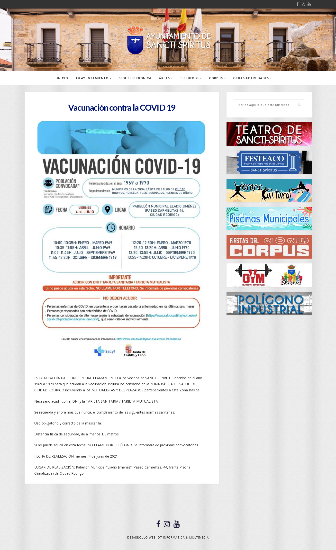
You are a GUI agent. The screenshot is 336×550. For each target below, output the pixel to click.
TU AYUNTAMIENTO (92, 78)
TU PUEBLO (189, 78)
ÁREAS (164, 78)
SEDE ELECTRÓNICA (135, 78)
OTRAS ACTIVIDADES (251, 78)
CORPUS (216, 78)
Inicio (62, 78)
